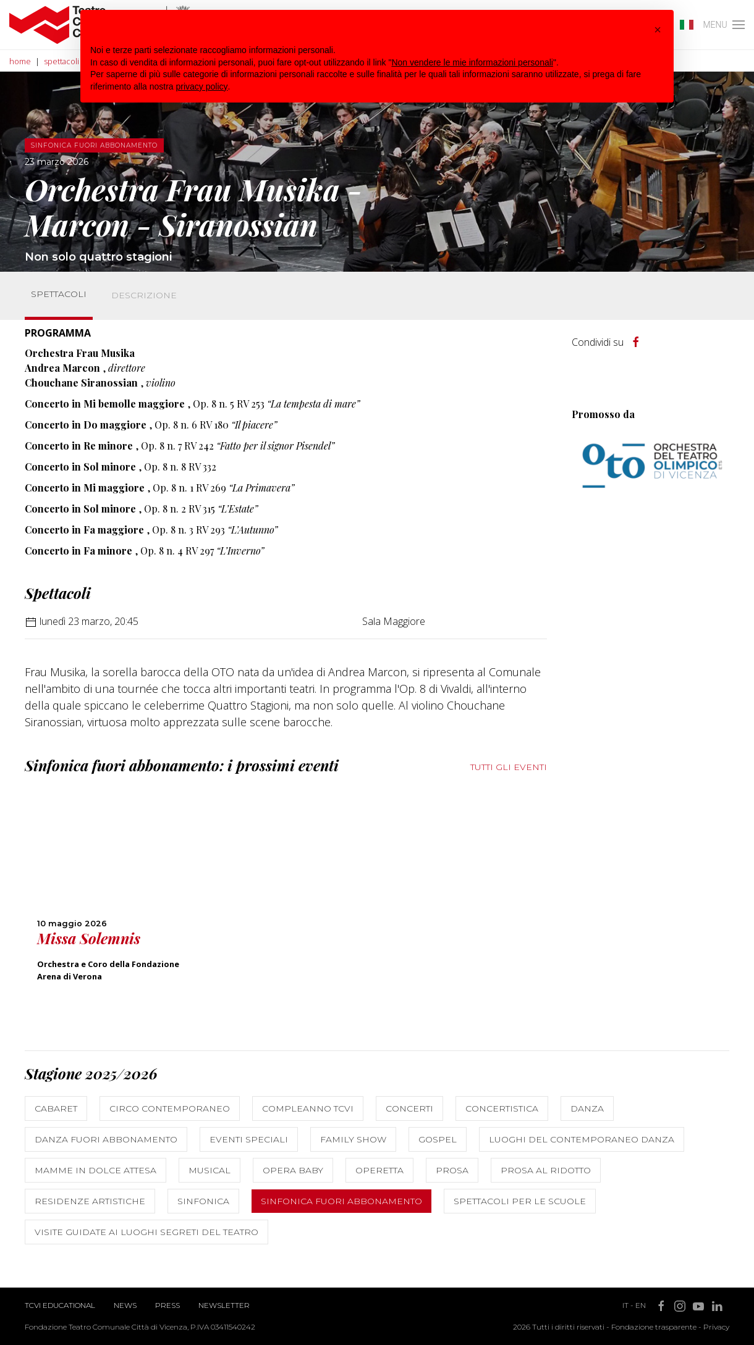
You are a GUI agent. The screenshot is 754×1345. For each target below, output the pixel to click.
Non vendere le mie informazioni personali (472, 62)
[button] (657, 30)
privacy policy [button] (202, 86)
